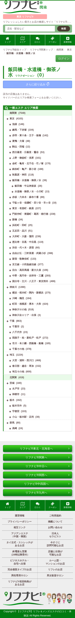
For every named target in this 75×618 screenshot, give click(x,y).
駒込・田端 (18, 146)
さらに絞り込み (37, 84)
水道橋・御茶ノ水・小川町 (29, 191)
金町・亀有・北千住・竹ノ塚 (27, 163)
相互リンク (20, 527)
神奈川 (13, 287)
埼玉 (12, 354)
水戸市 (15, 388)
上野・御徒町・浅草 (23, 157)
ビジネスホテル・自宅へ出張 (19, 562)
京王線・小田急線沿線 (24, 264)
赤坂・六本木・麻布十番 (25, 197)
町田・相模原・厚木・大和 (26, 303)
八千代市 (17, 332)
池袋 (14, 124)
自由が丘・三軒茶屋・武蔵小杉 (29, 253)
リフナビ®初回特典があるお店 (19, 583)
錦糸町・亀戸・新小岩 (24, 169)
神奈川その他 (19, 309)
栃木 (12, 400)
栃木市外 (17, 405)
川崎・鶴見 (18, 298)
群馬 (12, 422)
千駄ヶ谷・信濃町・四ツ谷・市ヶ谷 (31, 202)
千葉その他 (18, 349)
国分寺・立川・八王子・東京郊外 (30, 281)
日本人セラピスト (55, 535)
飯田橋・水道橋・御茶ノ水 (26, 180)
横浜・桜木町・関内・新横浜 (27, 292)
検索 (63, 28)
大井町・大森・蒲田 (23, 236)
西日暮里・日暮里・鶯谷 (25, 152)
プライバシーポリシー (20, 521)
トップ (8, 40)
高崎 (14, 428)
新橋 (14, 219)
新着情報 (68, 40)
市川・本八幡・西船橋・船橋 (27, 343)
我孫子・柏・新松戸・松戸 (26, 337)
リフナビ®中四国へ (46, 483)
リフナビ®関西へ (47, 475)
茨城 (12, 383)
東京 (12, 118)
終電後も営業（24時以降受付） (19, 553)
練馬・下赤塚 (19, 129)
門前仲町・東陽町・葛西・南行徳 (30, 214)
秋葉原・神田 (19, 174)
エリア (23, 40)
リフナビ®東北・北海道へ (44, 448)
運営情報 (19, 515)
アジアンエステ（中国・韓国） (19, 535)
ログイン (63, 58)
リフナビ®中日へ (47, 466)
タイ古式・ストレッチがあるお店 (19, 544)
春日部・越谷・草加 (23, 366)
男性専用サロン (19, 575)
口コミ (38, 40)
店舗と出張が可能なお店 (55, 553)
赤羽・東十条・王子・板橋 (26, 135)
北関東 (13, 377)
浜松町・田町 (19, 225)
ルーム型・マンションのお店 (55, 562)
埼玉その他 (18, 371)
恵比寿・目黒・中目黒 (24, 242)
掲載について (55, 521)
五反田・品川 (19, 230)
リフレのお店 (55, 569)
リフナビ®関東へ (47, 457)
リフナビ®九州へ (47, 492)
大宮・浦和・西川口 (23, 360)
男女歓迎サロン (55, 575)
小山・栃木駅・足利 (23, 416)
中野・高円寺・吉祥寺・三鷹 (27, 275)
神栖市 (15, 394)
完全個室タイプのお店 (20, 569)
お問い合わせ (55, 527)
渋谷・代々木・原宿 (23, 247)
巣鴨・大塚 (18, 141)
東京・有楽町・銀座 (23, 208)
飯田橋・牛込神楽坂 (25, 185)
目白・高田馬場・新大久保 (26, 270)
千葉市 (15, 326)
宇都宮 (15, 411)
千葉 (12, 321)
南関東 (13, 113)
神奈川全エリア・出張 (24, 315)
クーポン (53, 40)
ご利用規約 (55, 515)
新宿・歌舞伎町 (20, 258)
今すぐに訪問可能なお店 (55, 544)
